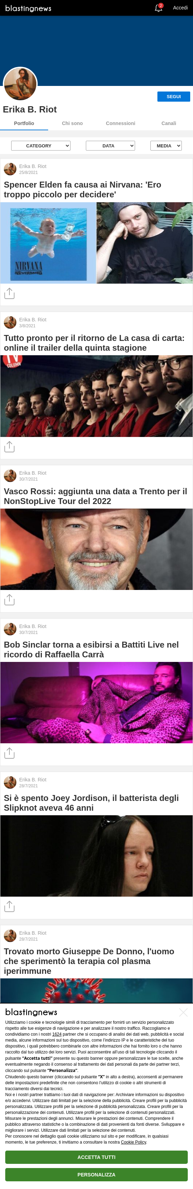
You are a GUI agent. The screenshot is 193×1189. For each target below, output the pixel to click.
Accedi (180, 7)
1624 (57, 1034)
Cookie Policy (133, 1142)
